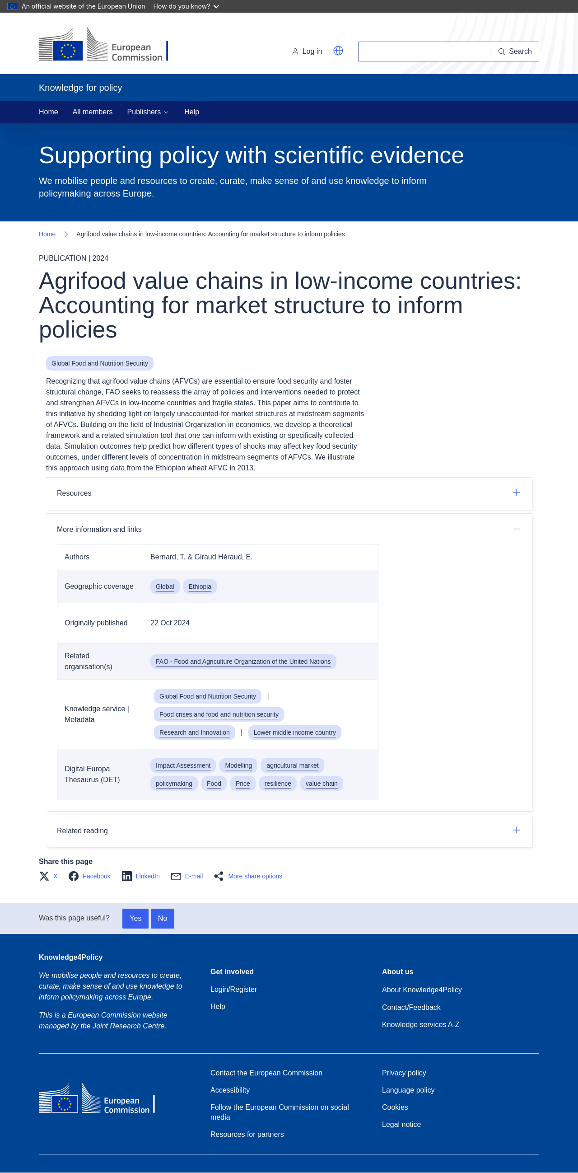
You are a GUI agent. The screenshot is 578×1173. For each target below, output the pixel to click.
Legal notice (401, 1124)
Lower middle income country (295, 732)
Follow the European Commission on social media (279, 1112)
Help (191, 112)
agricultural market (292, 765)
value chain (322, 783)
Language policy (408, 1090)
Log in (307, 51)
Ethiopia (200, 586)
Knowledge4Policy (71, 957)
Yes (135, 918)
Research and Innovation (194, 732)
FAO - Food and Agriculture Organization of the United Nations (243, 661)
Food (214, 783)
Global (165, 586)
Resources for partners (247, 1134)
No (162, 918)
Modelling (238, 765)
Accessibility (230, 1090)
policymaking (174, 783)
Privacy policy (404, 1073)
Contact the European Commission (266, 1073)
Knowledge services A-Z (421, 1024)
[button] (338, 50)
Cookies (395, 1107)
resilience (278, 783)
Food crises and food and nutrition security (219, 714)
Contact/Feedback (411, 1007)
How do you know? (186, 6)
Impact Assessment (183, 765)
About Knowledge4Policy (422, 990)
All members (93, 112)
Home (48, 112)
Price (243, 783)
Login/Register (233, 989)
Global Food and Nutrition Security (99, 363)
